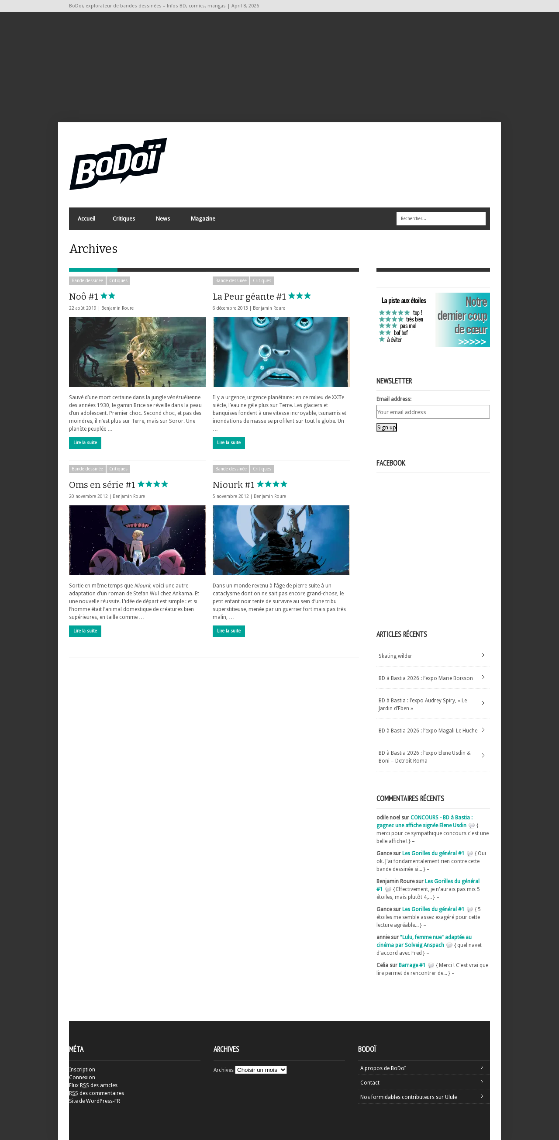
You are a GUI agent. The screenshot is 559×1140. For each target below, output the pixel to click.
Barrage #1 (412, 965)
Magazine (202, 220)
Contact (370, 1083)
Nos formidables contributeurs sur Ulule (408, 1097)
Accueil (86, 218)
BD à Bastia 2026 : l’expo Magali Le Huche (428, 731)
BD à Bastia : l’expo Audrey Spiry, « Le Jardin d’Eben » (423, 705)
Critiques (123, 220)
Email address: (393, 399)
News (162, 220)
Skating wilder (395, 656)
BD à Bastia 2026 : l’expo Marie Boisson (426, 678)
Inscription (82, 1070)
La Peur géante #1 (270, 296)
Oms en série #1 (122, 485)
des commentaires (96, 1093)
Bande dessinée (87, 280)
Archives (224, 1070)
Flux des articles (93, 1085)
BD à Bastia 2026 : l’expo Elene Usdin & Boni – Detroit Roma (425, 757)
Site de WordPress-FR (94, 1101)
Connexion (82, 1077)
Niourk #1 (254, 485)
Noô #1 (104, 296)
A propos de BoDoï (383, 1068)
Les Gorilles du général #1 (433, 853)
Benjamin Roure (117, 308)
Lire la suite (85, 442)
